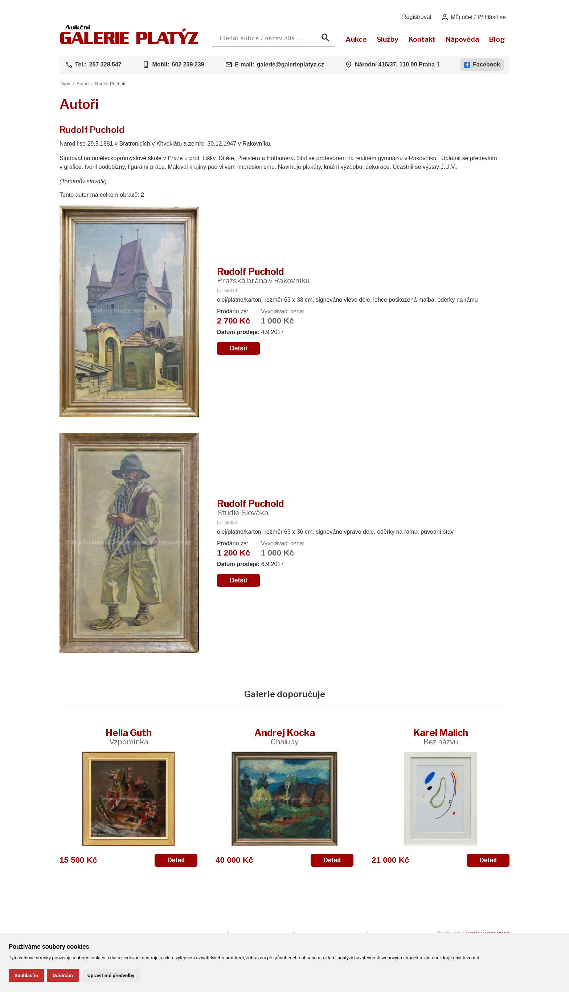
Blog (497, 39)
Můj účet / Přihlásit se (473, 17)
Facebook (482, 64)
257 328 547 (105, 64)
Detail (238, 348)
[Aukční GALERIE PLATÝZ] (129, 42)
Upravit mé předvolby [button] (110, 975)
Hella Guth (129, 736)
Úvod (65, 83)
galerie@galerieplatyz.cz (290, 64)
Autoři (83, 83)
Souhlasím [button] (26, 975)
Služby (387, 39)
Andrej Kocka (284, 736)
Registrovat (416, 17)
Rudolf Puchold (111, 83)
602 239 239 (188, 64)
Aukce (356, 39)
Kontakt (421, 39)
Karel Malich (440, 736)
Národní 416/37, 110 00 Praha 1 (397, 64)
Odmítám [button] (63, 975)
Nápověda (462, 39)
